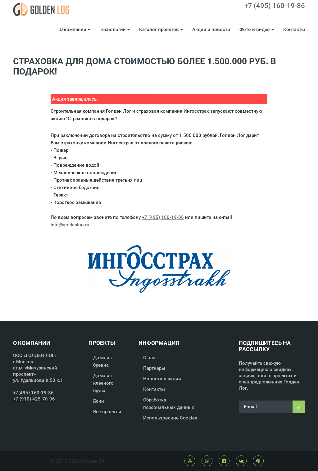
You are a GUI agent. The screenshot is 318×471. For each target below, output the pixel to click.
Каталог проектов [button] (161, 29)
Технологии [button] (115, 29)
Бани (98, 401)
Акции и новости (211, 29)
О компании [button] (75, 29)
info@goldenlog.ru (70, 225)
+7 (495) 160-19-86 (274, 6)
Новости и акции (162, 379)
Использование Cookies (170, 418)
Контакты (294, 29)
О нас (149, 357)
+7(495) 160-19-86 (33, 393)
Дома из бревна (102, 361)
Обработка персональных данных (168, 403)
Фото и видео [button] (256, 29)
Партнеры (154, 368)
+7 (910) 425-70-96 (34, 399)
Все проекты (107, 411)
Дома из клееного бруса (103, 383)
